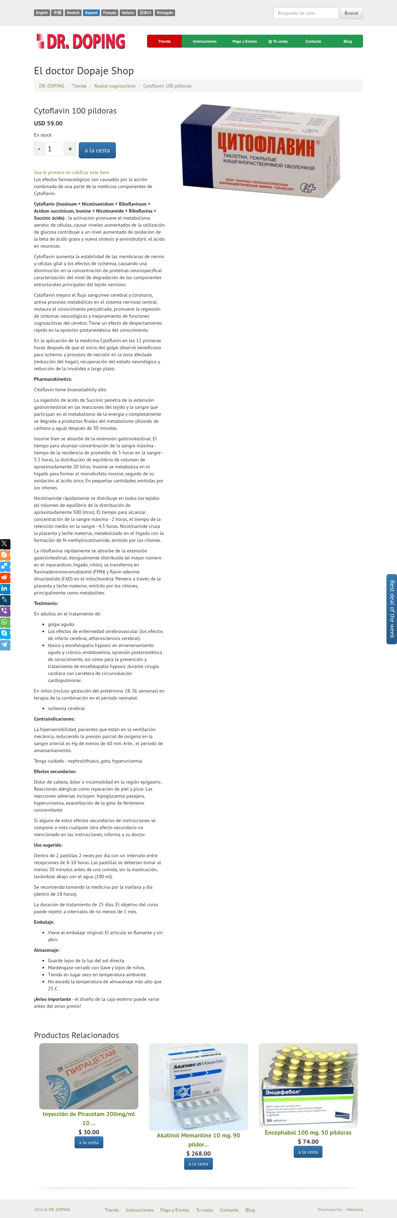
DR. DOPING (59, 1209)
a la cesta (97, 150)
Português (165, 12)
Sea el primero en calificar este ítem (71, 172)
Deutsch (73, 12)
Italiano (128, 12)
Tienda (164, 41)
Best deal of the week (393, 609)
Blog (348, 41)
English (42, 12)
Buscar (351, 13)
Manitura (355, 1209)
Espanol (91, 12)
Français (109, 12)
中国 (57, 12)
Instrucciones (204, 41)
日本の (145, 12)
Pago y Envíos (244, 41)
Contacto (313, 41)
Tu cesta (278, 41)
